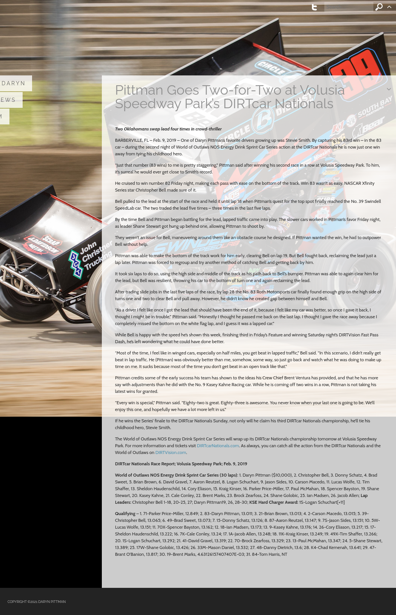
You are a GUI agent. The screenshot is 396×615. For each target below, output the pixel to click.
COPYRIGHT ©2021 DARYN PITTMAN (37, 602)
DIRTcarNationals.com (218, 445)
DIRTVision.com (170, 452)
